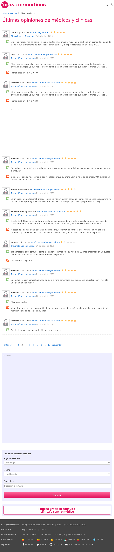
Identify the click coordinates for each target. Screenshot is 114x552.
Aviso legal (60, 534)
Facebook (28, 544)
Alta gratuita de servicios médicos (38, 524)
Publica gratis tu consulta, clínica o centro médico (57, 510)
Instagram (55, 544)
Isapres (43, 529)
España (56, 539)
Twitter (41, 544)
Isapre (7, 469)
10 (49, 345)
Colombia (28, 539)
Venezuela (84, 539)
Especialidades (29, 529)
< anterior (6, 345)
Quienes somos (29, 534)
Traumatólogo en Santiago (23, 58)
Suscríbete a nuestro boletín (80, 544)
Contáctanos (45, 534)
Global (98, 539)
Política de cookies (76, 534)
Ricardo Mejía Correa (40, 32)
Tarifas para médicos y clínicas (71, 524)
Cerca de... (9, 481)
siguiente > (57, 345)
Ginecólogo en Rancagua (22, 36)
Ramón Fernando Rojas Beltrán (42, 54)
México (69, 539)
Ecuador (43, 539)
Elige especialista (12, 458)
